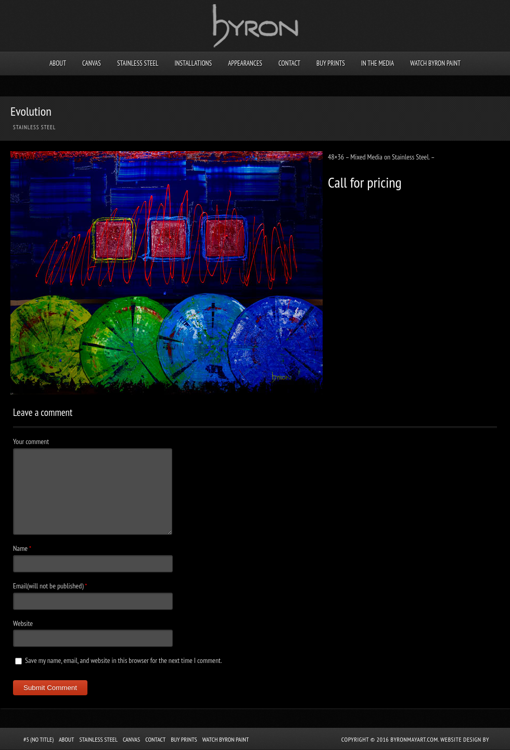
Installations (193, 63)
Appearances (245, 63)
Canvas (91, 63)
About (57, 63)
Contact (289, 63)
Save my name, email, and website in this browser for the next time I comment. (123, 660)
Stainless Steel (138, 63)
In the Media (377, 63)
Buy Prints (330, 63)
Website (23, 623)
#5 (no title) (38, 739)
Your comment (31, 441)
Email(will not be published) (48, 586)
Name (20, 548)
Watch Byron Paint (435, 63)
